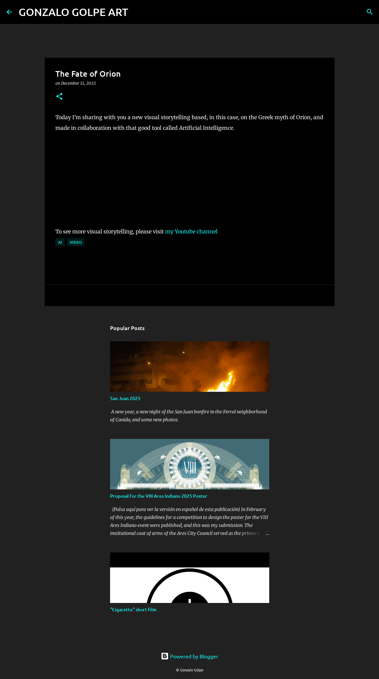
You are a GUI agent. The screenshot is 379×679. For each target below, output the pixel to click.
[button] (59, 96)
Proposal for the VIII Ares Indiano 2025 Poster (158, 496)
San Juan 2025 (125, 398)
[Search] (138, 12)
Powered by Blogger (189, 656)
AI (60, 242)
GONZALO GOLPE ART (73, 11)
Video (76, 242)
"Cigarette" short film (133, 609)
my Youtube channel (191, 231)
